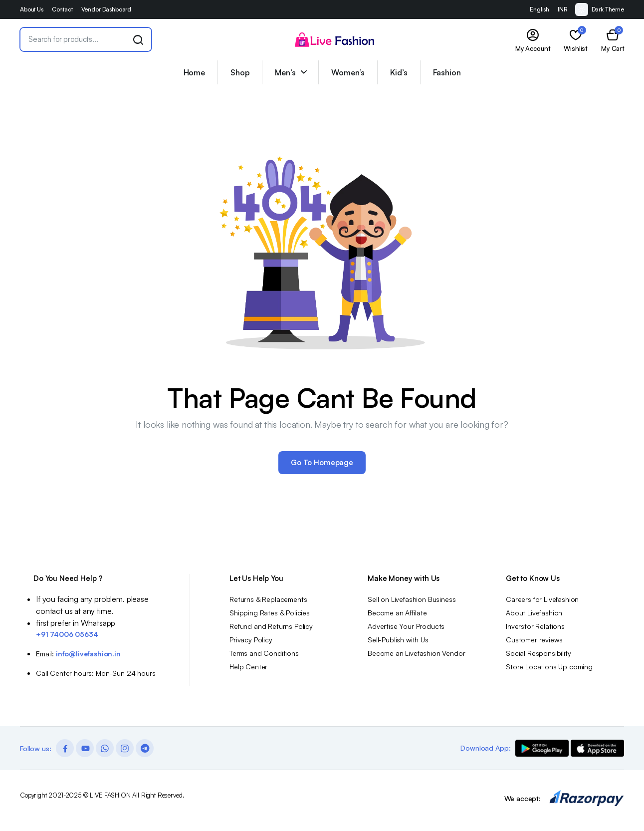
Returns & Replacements (268, 599)
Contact (62, 9)
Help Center (248, 666)
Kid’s (398, 72)
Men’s (285, 72)
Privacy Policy (250, 639)
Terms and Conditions (264, 653)
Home (194, 72)
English (539, 9)
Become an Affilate (397, 612)
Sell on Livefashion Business (412, 599)
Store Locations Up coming (549, 666)
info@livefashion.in (88, 653)
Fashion (447, 72)
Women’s (348, 72)
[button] (612, 39)
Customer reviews (534, 639)
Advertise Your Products (406, 626)
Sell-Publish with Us (398, 639)
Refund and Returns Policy (271, 626)
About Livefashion (534, 612)
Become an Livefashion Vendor (416, 653)
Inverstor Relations (535, 626)
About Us (31, 9)
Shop (239, 72)
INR (563, 9)
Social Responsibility (538, 653)
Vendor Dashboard (106, 9)
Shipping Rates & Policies (269, 612)
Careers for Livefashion (542, 599)
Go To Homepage (322, 462)
